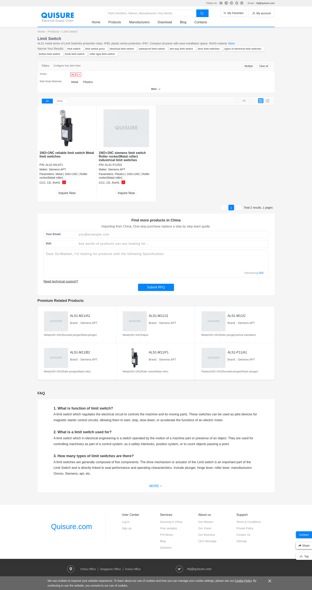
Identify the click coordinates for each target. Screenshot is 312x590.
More (231, 43)
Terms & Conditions (248, 521)
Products (114, 22)
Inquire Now (67, 193)
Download (165, 22)
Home (96, 22)
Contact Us (243, 534)
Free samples (168, 528)
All (47, 101)
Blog (183, 22)
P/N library (166, 534)
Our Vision (204, 528)
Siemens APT (57, 169)
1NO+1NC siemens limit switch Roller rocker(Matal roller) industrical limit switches (122, 156)
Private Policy (245, 528)
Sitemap (241, 541)
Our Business (206, 534)
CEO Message (207, 541)
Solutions (166, 547)
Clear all (263, 66)
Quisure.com (71, 526)
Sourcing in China (171, 521)
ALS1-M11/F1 (54, 164)
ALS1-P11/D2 (113, 164)
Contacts (200, 22)
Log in (126, 521)
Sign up (126, 528)
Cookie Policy (243, 580)
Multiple (248, 66)
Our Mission (205, 521)
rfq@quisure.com (265, 3)
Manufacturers (139, 22)
